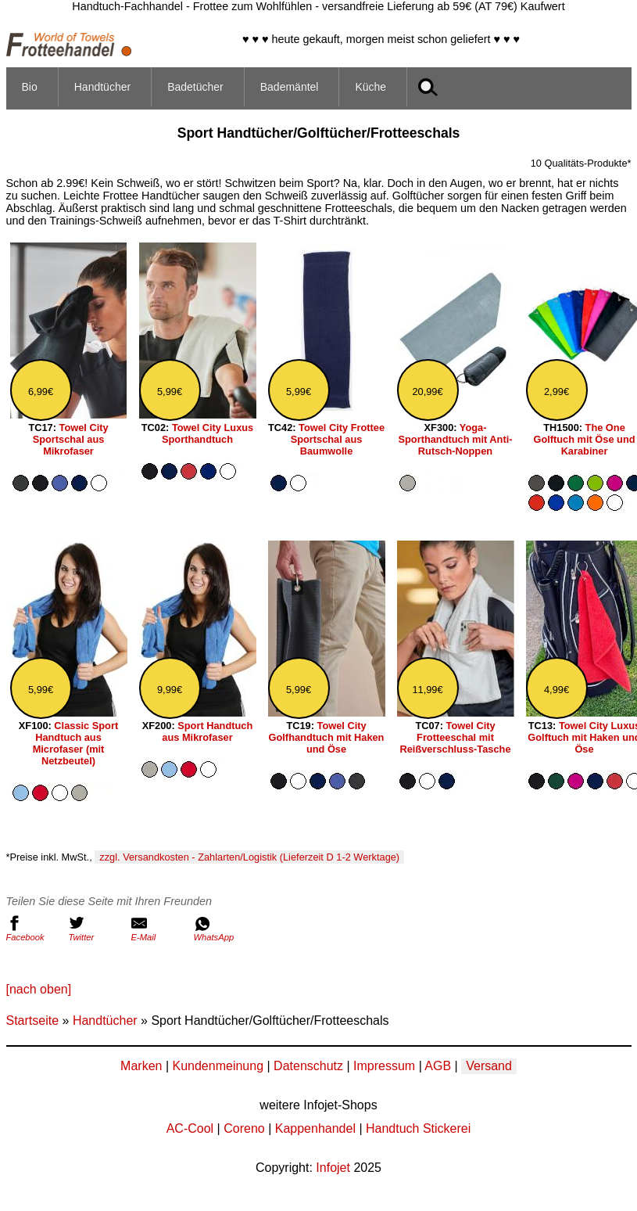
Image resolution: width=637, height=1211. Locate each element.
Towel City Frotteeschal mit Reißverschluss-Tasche (454, 737)
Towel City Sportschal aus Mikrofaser (71, 439)
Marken (141, 1066)
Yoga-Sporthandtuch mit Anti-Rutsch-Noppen (456, 439)
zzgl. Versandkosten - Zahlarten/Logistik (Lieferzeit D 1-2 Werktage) (249, 857)
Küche (370, 87)
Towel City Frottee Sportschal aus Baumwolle (338, 439)
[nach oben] (39, 989)
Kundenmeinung (217, 1066)
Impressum (384, 1066)
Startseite (32, 1020)
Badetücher (195, 87)
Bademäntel (289, 87)
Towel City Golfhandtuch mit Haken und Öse (327, 737)
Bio (30, 87)
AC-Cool (189, 1128)
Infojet (333, 1167)
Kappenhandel (315, 1128)
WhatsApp (221, 928)
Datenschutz (308, 1066)
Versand (489, 1066)
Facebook (33, 928)
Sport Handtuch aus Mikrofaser (207, 731)
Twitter (96, 928)
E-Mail (158, 928)
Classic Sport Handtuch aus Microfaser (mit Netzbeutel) (76, 743)
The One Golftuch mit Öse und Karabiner (584, 439)
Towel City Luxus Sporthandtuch (207, 433)
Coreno (244, 1128)
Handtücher (102, 87)
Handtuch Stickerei (418, 1128)
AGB (437, 1066)
